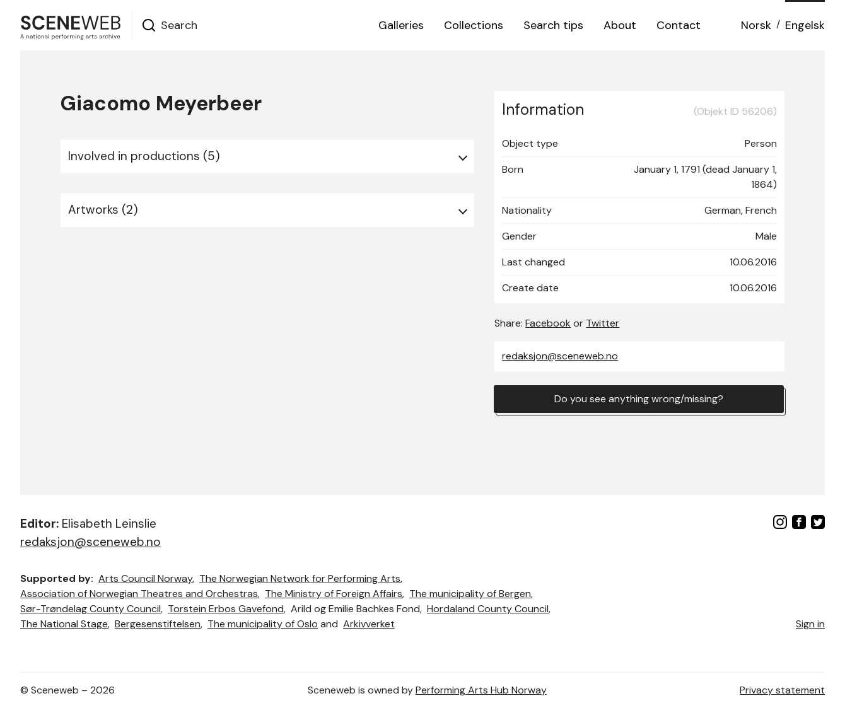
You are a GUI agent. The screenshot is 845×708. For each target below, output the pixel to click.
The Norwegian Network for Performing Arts (299, 578)
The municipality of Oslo (262, 623)
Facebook (548, 323)
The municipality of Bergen (470, 593)
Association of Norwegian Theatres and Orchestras (139, 593)
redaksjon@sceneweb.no (560, 356)
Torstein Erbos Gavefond (226, 608)
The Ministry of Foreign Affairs (333, 593)
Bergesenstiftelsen (158, 623)
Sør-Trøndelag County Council (90, 608)
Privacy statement (782, 690)
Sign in (810, 623)
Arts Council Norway (145, 578)
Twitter (602, 323)
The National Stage (64, 623)
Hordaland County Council (488, 608)
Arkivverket (369, 623)
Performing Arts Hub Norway (481, 690)
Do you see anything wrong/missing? (638, 398)
